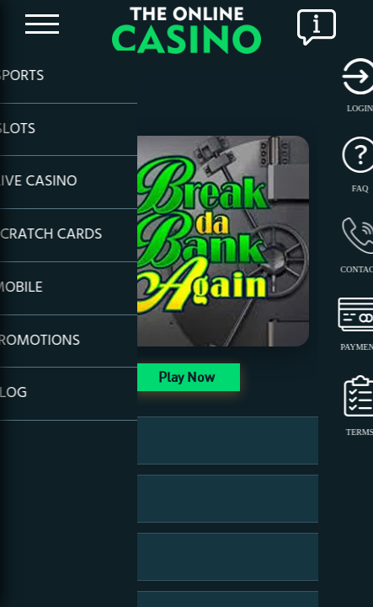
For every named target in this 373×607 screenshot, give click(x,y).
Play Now (186, 376)
